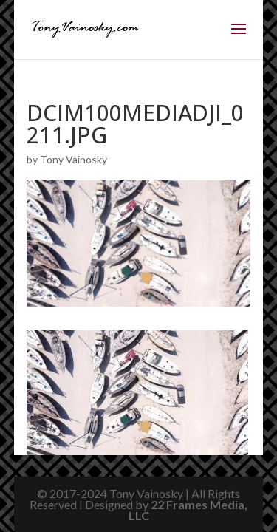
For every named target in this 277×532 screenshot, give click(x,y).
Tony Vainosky (73, 159)
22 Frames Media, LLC (188, 509)
